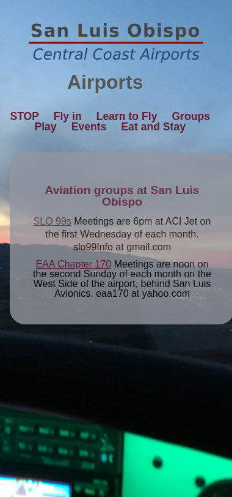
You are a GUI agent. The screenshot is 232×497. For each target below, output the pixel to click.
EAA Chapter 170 (74, 264)
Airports (116, 82)
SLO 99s (52, 221)
